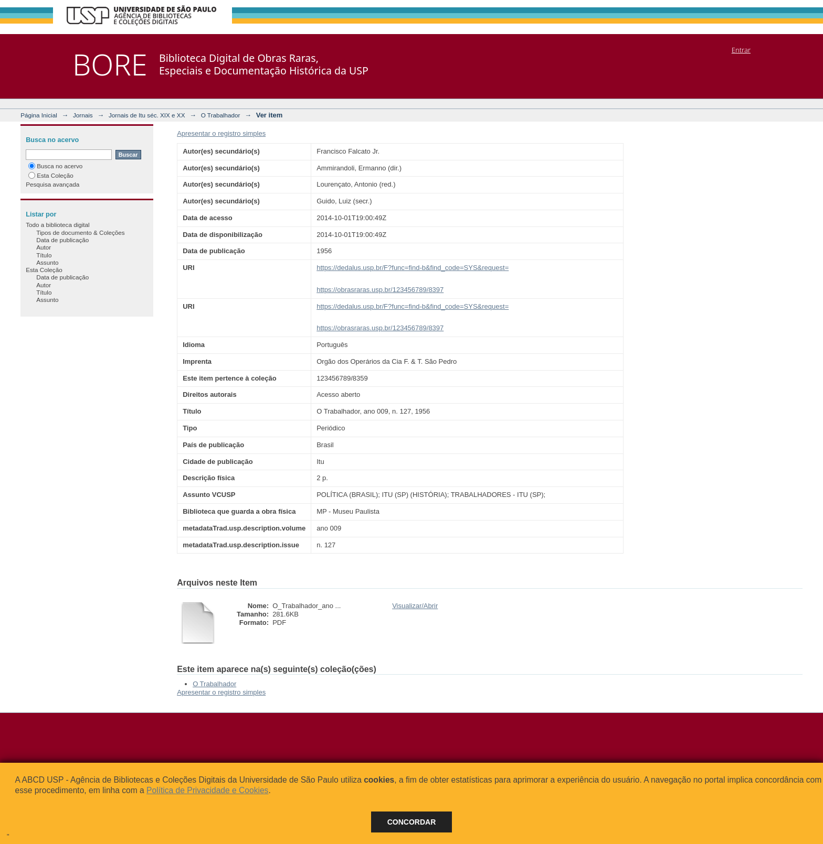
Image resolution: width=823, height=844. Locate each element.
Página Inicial (38, 115)
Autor (43, 247)
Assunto (47, 262)
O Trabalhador (220, 115)
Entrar (741, 50)
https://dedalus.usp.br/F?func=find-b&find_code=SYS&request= (412, 268)
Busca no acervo (55, 166)
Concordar (411, 822)
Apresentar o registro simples (221, 133)
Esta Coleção (50, 175)
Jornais (83, 115)
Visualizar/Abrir (415, 606)
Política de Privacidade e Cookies (207, 790)
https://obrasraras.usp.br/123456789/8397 (380, 290)
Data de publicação (62, 239)
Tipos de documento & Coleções (80, 232)
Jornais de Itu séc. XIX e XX (147, 115)
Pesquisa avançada (52, 184)
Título (43, 255)
